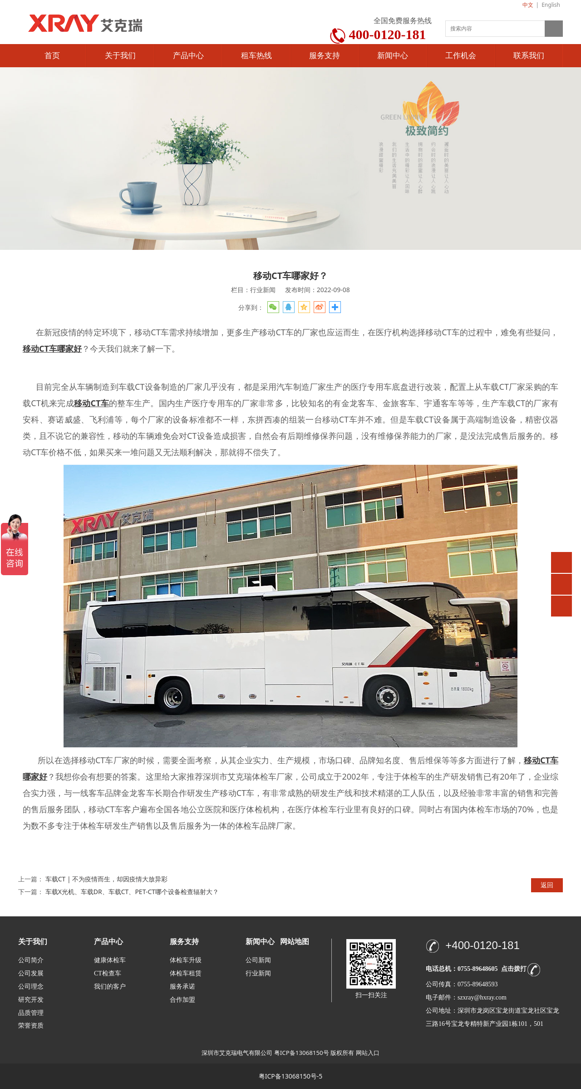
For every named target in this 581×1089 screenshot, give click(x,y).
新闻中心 (392, 55)
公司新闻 (258, 960)
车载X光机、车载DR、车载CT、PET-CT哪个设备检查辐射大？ (132, 891)
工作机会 (460, 55)
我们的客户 (110, 986)
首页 (52, 55)
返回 (547, 884)
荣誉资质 (31, 1025)
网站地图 (294, 941)
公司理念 (31, 986)
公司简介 (31, 960)
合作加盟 (182, 999)
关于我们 (120, 55)
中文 (527, 5)
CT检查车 (107, 973)
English (551, 5)
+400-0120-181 (482, 945)
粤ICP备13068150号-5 (291, 1076)
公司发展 (31, 973)
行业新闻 (258, 973)
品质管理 (31, 1012)
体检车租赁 (186, 973)
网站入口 (367, 1053)
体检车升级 (186, 960)
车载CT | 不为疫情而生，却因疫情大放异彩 (106, 879)
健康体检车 (110, 960)
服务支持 (324, 55)
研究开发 (31, 999)
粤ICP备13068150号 (301, 1053)
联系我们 (528, 55)
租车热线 (256, 55)
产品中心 (188, 55)
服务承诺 (182, 986)
